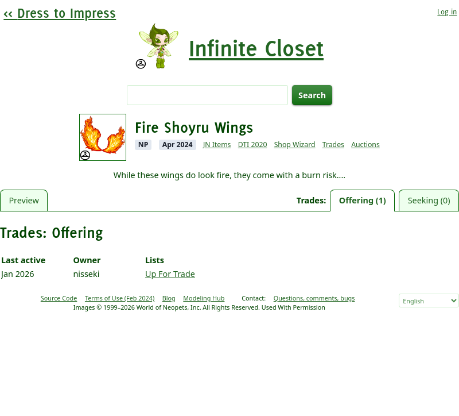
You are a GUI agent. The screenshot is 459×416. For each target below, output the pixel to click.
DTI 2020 (252, 144)
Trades (333, 144)
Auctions (365, 144)
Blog (169, 298)
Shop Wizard (295, 144)
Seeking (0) (429, 200)
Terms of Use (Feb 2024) (119, 298)
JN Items (217, 144)
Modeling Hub (203, 298)
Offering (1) (362, 200)
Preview (23, 200)
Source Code (59, 298)
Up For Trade (170, 273)
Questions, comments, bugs (314, 298)
